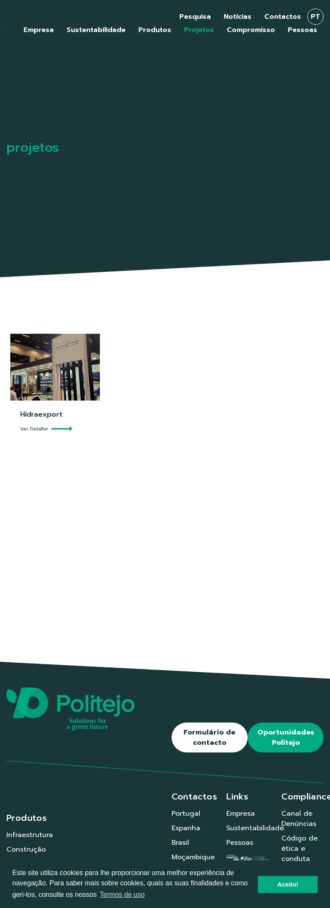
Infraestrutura (29, 835)
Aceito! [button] (287, 884)
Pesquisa (195, 16)
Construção (26, 849)
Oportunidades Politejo (285, 737)
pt (315, 17)
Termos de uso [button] (122, 894)
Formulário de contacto (209, 737)
